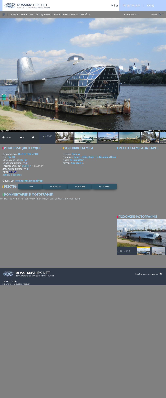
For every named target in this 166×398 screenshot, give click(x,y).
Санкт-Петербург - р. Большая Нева (95, 156)
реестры (34, 14)
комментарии (70, 14)
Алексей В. (77, 162)
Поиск (156, 14)
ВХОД (150, 5)
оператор (55, 186)
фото (24, 14)
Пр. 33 (11, 156)
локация (80, 186)
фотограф (104, 186)
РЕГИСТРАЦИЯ (131, 5)
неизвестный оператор (29, 180)
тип (25, 162)
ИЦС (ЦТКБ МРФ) (28, 153)
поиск (56, 14)
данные (45, 14)
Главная (13, 14)
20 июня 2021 (77, 159)
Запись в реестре (12, 174)
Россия (76, 153)
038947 (26, 165)
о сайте (85, 14)
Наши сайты (130, 14)
